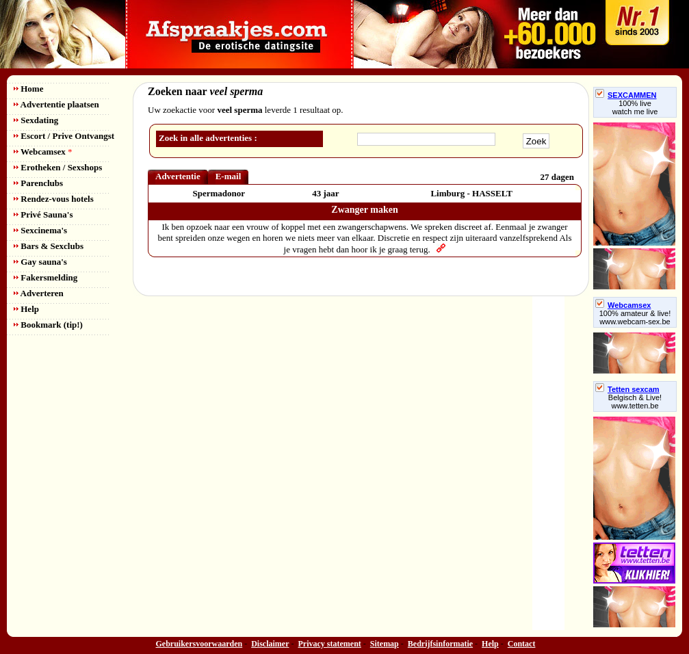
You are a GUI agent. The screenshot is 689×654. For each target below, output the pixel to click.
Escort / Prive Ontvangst (64, 136)
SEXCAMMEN (626, 95)
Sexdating (36, 120)
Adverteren (39, 293)
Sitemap (384, 644)
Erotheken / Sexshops (58, 167)
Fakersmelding (45, 277)
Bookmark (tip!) (48, 324)
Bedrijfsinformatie (440, 644)
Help (26, 309)
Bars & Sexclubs (48, 246)
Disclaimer (270, 644)
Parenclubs (38, 183)
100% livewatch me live (635, 107)
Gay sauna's (40, 262)
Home (28, 88)
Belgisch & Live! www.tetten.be (635, 401)
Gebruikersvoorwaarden (199, 644)
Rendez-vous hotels (54, 199)
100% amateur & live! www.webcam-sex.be (635, 317)
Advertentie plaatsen (56, 104)
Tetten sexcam (627, 389)
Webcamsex (43, 151)
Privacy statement (329, 644)
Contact (522, 644)
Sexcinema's (40, 230)
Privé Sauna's (43, 214)
